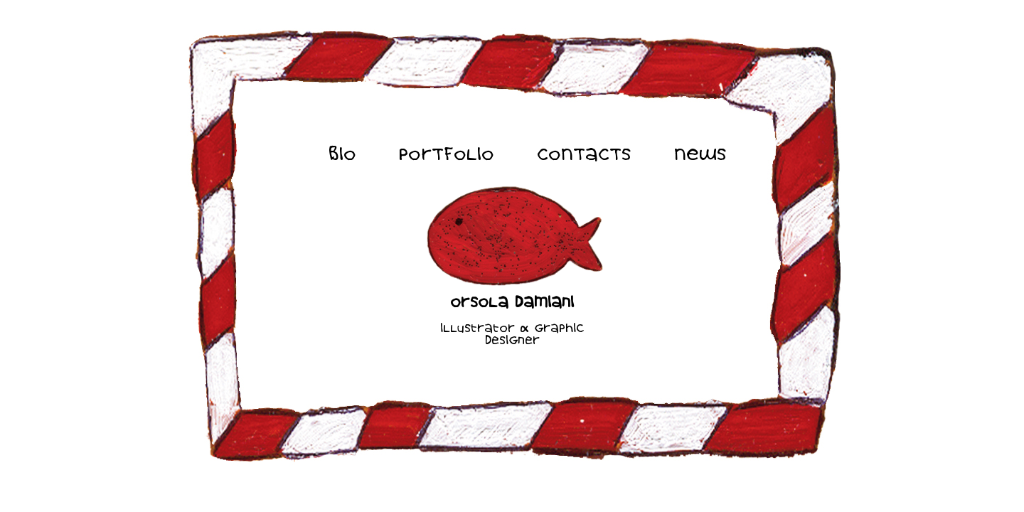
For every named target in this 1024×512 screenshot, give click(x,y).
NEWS (700, 155)
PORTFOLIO (446, 155)
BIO (342, 155)
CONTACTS (584, 155)
